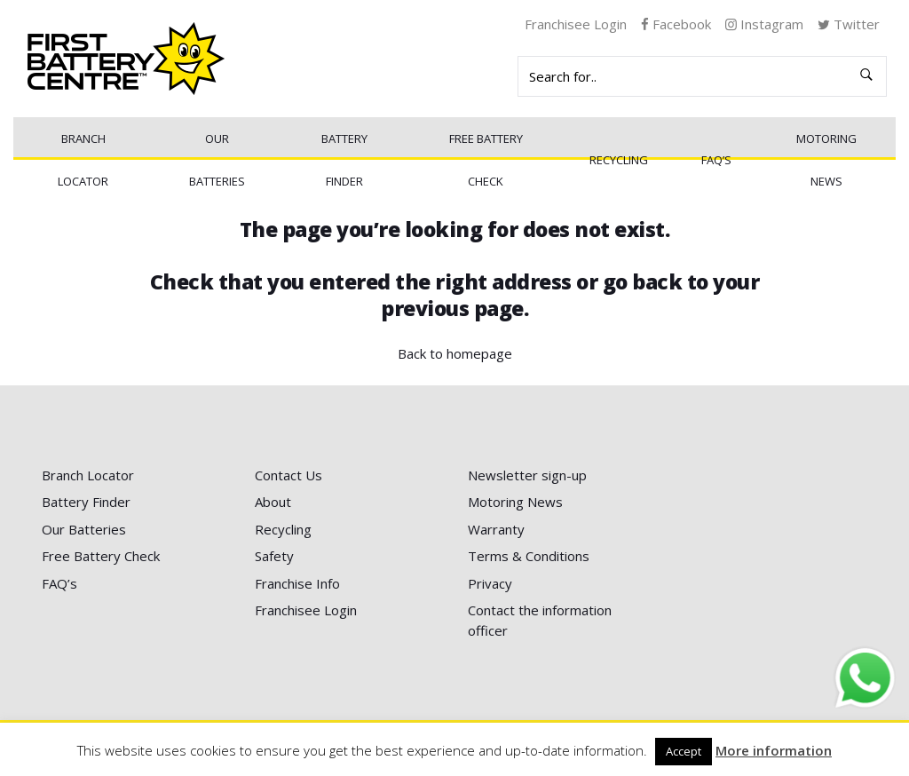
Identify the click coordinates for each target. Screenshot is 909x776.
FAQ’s (716, 160)
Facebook (676, 24)
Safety (274, 556)
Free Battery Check (486, 160)
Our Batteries (217, 160)
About (273, 502)
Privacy (490, 583)
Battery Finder (344, 160)
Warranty (496, 529)
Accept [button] (683, 751)
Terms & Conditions (528, 556)
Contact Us (288, 475)
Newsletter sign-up (527, 475)
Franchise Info (297, 583)
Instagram (764, 24)
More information (773, 750)
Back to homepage (455, 353)
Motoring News (826, 160)
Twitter (849, 24)
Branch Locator (83, 160)
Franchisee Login (576, 24)
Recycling (618, 160)
